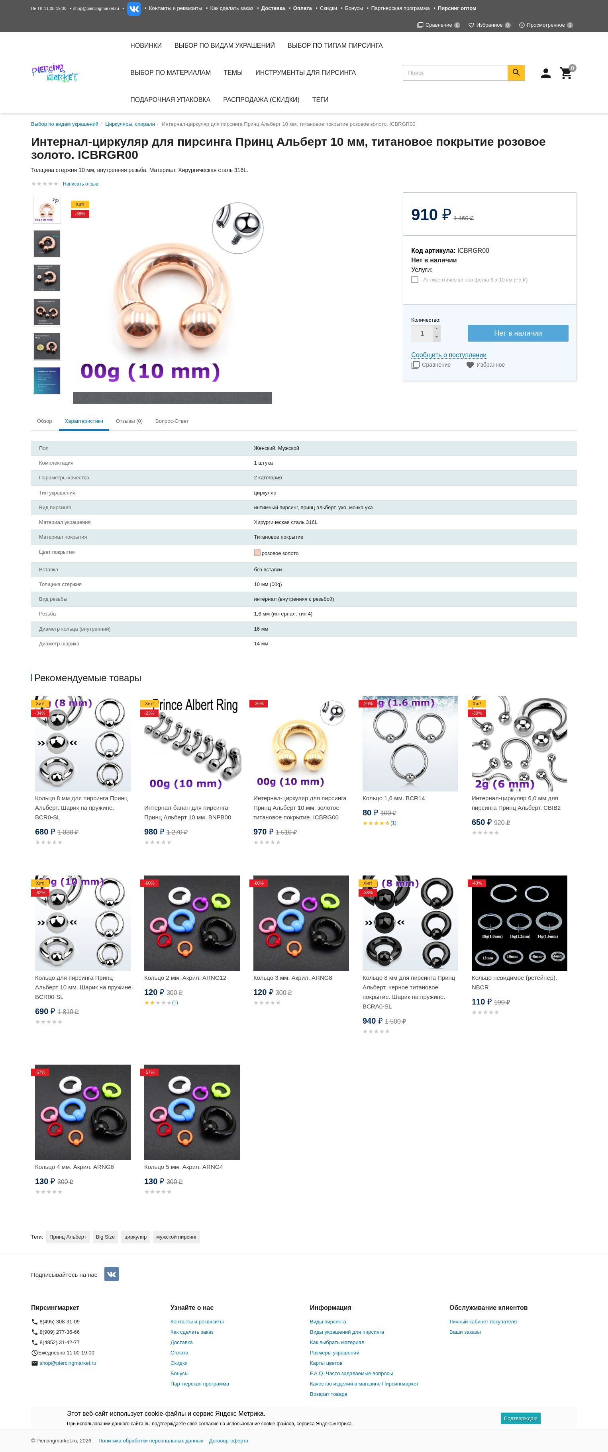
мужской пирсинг (176, 1237)
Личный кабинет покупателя (483, 1322)
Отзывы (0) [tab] (129, 421)
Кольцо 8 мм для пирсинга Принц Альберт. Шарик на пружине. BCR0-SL (81, 808)
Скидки (328, 8)
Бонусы (354, 8)
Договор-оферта (229, 1441)
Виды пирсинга (328, 1322)
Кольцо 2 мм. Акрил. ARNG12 (185, 977)
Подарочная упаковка (170, 99)
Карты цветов (326, 1363)
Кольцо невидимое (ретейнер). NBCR (514, 982)
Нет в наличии (518, 333)
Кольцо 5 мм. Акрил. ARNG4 (183, 1166)
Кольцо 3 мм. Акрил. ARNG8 (292, 977)
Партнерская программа (400, 8)
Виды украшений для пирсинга (347, 1332)
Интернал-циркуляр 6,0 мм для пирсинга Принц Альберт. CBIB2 (516, 803)
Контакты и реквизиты (175, 8)
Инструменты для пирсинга (305, 72)
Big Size (105, 1237)
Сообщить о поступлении (448, 355)
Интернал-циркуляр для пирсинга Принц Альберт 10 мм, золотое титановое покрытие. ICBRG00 (300, 808)
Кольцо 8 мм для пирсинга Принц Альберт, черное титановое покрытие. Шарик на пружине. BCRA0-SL (409, 992)
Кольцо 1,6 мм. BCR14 (394, 798)
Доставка (182, 1342)
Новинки (146, 45)
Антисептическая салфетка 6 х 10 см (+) (475, 280)
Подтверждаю (520, 1418)
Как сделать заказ (231, 8)
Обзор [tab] (44, 421)
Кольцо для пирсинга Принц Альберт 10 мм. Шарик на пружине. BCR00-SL (84, 987)
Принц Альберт (67, 1237)
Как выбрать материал (337, 1342)
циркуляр (135, 1237)
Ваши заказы (465, 1332)
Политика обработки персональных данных (150, 1441)
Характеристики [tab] (84, 421)
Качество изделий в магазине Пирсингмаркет (364, 1384)
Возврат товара (328, 1394)
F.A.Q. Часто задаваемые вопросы (351, 1373)
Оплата (179, 1353)
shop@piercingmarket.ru (96, 8)
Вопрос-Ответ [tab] (172, 421)
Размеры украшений (334, 1353)
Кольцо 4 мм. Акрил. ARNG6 (74, 1166)
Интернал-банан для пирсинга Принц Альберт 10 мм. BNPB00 (187, 812)
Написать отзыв (80, 184)
